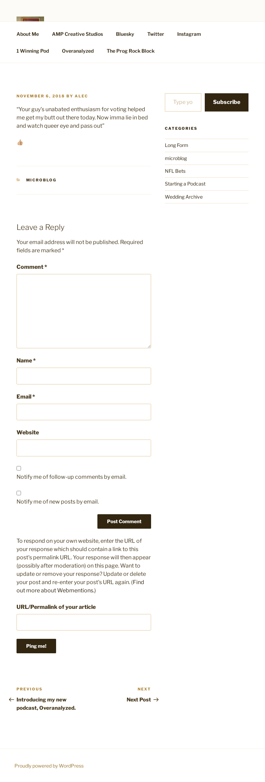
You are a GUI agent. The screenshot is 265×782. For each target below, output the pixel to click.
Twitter (155, 34)
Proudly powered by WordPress (49, 766)
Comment (32, 267)
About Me (28, 34)
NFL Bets (175, 171)
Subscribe (226, 102)
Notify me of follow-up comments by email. (71, 477)
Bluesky (125, 34)
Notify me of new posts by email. (58, 501)
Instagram (189, 34)
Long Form (176, 145)
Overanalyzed (78, 51)
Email (26, 396)
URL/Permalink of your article (56, 607)
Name (26, 360)
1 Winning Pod (33, 51)
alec (81, 96)
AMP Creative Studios (77, 34)
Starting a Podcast (185, 184)
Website (28, 432)
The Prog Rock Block (131, 51)
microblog (41, 180)
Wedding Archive (184, 197)
